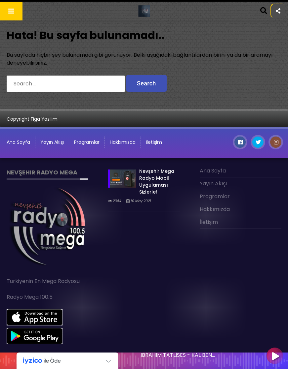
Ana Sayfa (18, 142)
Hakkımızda (123, 142)
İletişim (154, 142)
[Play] (275, 356)
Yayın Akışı (52, 142)
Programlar (87, 142)
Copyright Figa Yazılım (32, 119)
